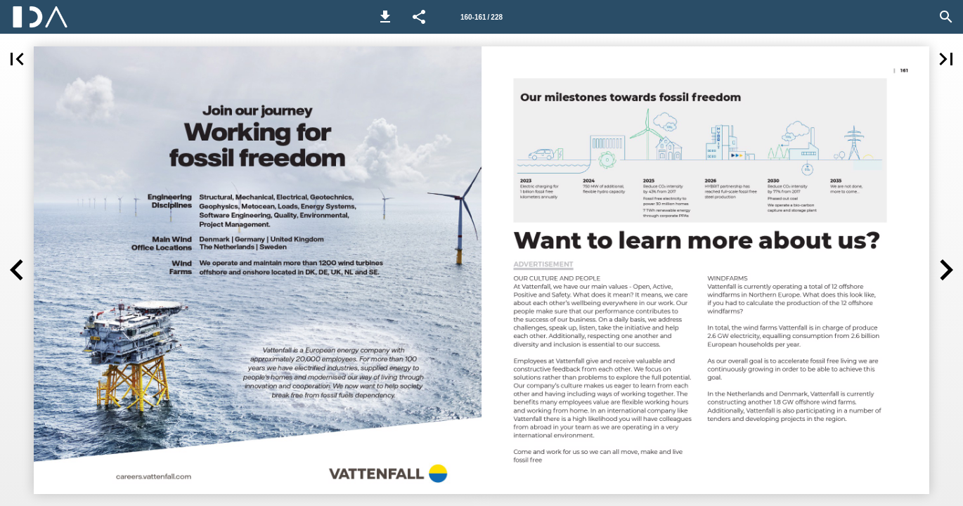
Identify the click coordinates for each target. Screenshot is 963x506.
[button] (385, 17)
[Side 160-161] (481, 17)
